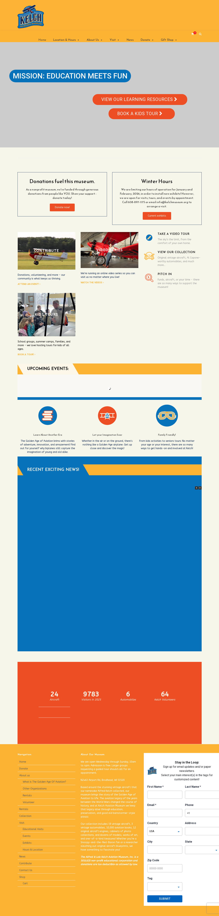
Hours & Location (33, 849)
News (130, 40)
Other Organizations (35, 788)
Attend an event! (28, 284)
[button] (200, 488)
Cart (25, 883)
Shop (22, 877)
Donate (147, 40)
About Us (95, 40)
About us (24, 775)
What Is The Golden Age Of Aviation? (44, 781)
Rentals (27, 795)
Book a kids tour (139, 113)
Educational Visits (33, 829)
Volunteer (28, 802)
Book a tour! (26, 354)
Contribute (25, 863)
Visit (115, 40)
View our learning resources (139, 99)
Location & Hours (66, 40)
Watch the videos (91, 282)
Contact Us (25, 870)
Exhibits (27, 842)
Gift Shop (169, 40)
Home (42, 40)
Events (27, 836)
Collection (25, 816)
